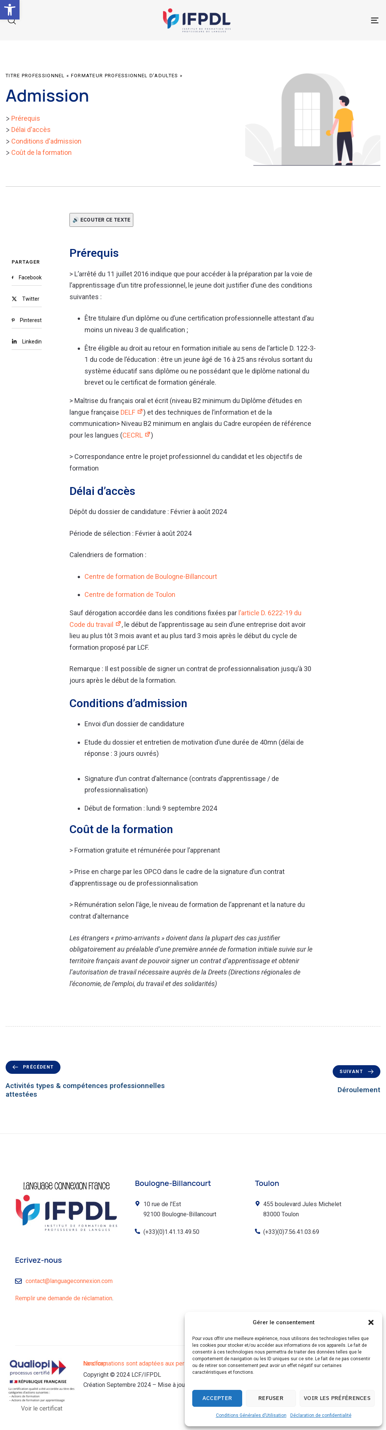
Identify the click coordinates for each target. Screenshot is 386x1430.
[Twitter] (27, 299)
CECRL (136, 435)
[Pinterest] (27, 320)
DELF (132, 412)
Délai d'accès (31, 129)
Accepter (217, 1398)
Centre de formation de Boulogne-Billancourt (150, 576)
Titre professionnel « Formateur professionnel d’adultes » (94, 75)
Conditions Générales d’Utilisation (251, 1415)
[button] (10, 9)
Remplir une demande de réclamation (63, 1298)
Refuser (270, 1398)
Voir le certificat (41, 1408)
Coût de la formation (41, 152)
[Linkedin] (27, 341)
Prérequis (25, 118)
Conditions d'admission (46, 141)
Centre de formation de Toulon (129, 594)
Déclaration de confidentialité (320, 1415)
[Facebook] (27, 277)
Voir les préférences (337, 1398)
